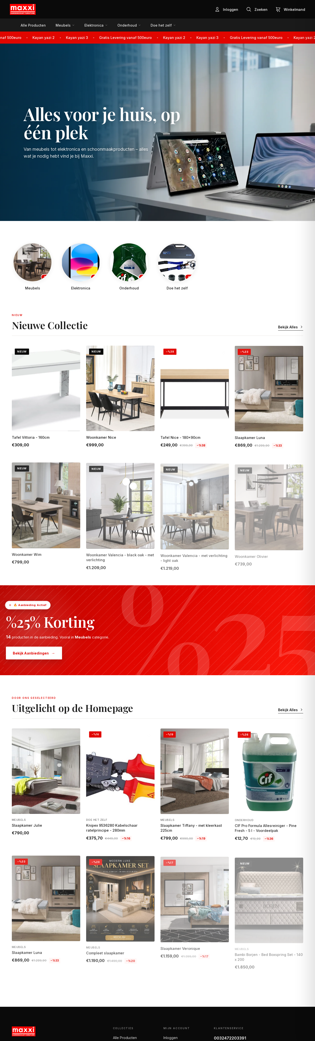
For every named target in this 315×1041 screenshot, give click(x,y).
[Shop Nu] (157, 132)
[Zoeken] (257, 9)
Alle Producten (125, 1038)
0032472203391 (230, 1038)
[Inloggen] (226, 9)
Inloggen (170, 1038)
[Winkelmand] (290, 9)
